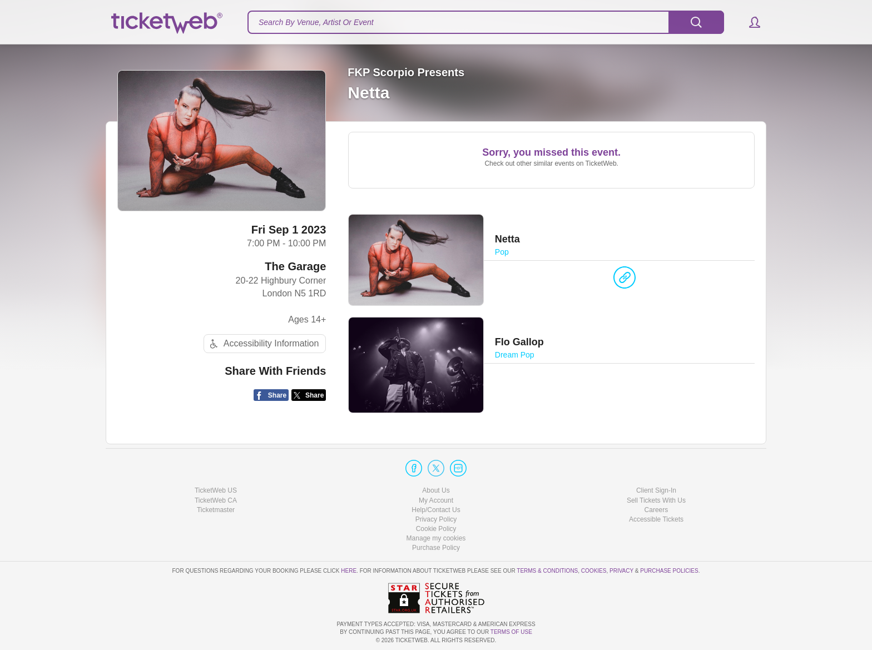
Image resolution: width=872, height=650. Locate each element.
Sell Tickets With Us (656, 500)
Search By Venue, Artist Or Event (316, 22)
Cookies (594, 571)
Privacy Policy (436, 519)
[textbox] (485, 22)
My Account (436, 500)
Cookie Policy (436, 529)
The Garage (295, 266)
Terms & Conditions (547, 571)
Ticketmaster (216, 510)
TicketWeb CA (216, 500)
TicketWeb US (216, 490)
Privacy (621, 571)
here (348, 571)
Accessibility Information (263, 344)
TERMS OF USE (511, 632)
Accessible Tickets (656, 519)
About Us (435, 490)
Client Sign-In (656, 490)
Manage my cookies (436, 538)
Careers (656, 510)
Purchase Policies (669, 571)
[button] (749, 22)
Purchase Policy (436, 548)
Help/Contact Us (436, 510)
